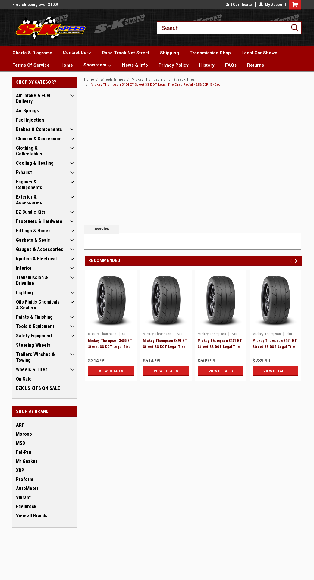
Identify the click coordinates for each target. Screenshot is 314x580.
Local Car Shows (259, 53)
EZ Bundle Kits (31, 212)
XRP (20, 470)
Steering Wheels (33, 345)
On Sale (24, 379)
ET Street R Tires (181, 79)
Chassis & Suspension (38, 139)
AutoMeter (27, 488)
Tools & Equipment (35, 326)
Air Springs (27, 110)
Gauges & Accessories (39, 249)
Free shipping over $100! (35, 4)
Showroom (97, 65)
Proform (24, 479)
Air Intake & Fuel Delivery (33, 98)
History (207, 65)
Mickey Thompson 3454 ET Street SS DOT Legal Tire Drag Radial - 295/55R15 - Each (156, 85)
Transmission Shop (210, 53)
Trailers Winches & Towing (35, 357)
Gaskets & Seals (33, 240)
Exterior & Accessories (29, 200)
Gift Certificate (238, 4)
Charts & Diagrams (32, 53)
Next (297, 260)
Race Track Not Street (125, 53)
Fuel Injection (30, 120)
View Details (111, 370)
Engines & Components (29, 184)
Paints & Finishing (34, 317)
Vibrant (23, 497)
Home (66, 65)
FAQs (231, 65)
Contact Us (77, 53)
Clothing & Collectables (29, 151)
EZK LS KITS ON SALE (38, 388)
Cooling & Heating (35, 163)
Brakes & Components (39, 129)
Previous (291, 260)
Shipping (169, 53)
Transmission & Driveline (32, 280)
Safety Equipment (34, 336)
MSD (20, 443)
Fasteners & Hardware (39, 221)
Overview (101, 229)
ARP (20, 425)
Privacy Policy (174, 65)
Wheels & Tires (32, 369)
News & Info (135, 65)
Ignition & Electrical (36, 259)
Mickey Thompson (147, 79)
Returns (255, 65)
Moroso (24, 434)
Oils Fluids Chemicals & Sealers (38, 305)
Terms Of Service (31, 65)
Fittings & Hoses (33, 231)
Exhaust (24, 172)
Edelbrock (26, 506)
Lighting (24, 292)
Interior (24, 268)
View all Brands (31, 515)
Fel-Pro (23, 452)
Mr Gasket (26, 461)
